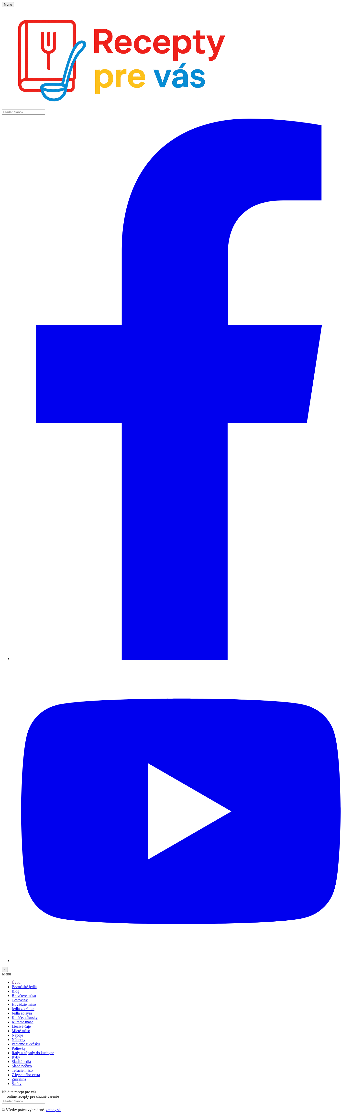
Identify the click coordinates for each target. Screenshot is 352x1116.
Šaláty (17, 1084)
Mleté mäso (21, 1031)
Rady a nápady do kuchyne (33, 1053)
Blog (15, 991)
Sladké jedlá (21, 1062)
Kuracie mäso (22, 1022)
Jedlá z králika (23, 1009)
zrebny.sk (53, 1110)
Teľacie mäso (22, 1070)
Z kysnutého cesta (26, 1075)
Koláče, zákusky (25, 1018)
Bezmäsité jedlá (24, 987)
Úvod (16, 982)
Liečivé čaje (21, 1026)
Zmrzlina (19, 1079)
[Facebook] (181, 659)
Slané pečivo (22, 1066)
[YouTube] (181, 961)
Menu (8, 4)
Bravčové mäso (24, 995)
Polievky (19, 1048)
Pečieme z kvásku (26, 1044)
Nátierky (18, 1040)
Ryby (16, 1057)
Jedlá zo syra (22, 1013)
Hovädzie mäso (24, 1004)
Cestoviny (20, 1000)
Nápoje (17, 1035)
